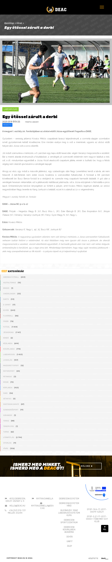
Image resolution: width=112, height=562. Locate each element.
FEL (104, 528)
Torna (6, 432)
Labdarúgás (9, 354)
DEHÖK (69, 536)
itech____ (104, 558)
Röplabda (7, 388)
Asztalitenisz (9, 283)
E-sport (7, 305)
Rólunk (87, 466)
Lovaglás (7, 360)
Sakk (5, 393)
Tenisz (6, 421)
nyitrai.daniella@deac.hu (42, 506)
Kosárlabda (9, 349)
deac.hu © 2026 (25, 558)
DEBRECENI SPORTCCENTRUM (69, 521)
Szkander (7, 415)
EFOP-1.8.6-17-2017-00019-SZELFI (97, 510)
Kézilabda (7, 343)
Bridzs (6, 288)
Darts (6, 299)
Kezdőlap (9, 23)
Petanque (7, 377)
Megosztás (7, 125)
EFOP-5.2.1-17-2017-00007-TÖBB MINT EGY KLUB (97, 519)
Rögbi (5, 382)
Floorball (8, 316)
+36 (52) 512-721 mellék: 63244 (17, 511)
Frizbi (5, 321)
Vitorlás (7, 443)
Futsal (6, 327)
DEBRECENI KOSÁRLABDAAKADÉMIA (69, 529)
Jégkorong (8, 332)
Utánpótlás (8, 437)
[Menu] (101, 7)
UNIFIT (70, 541)
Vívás (5, 448)
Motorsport (9, 371)
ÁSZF (69, 546)
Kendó (6, 338)
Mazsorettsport (11, 365)
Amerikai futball (11, 277)
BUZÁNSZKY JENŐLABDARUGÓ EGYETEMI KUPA (69, 512)
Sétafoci (7, 399)
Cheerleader (9, 294)
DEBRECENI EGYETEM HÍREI (69, 504)
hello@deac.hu (17, 505)
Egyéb (6, 310)
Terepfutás (8, 426)
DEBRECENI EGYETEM (69, 498)
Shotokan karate (11, 404)
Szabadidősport (10, 410)
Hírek (19, 23)
